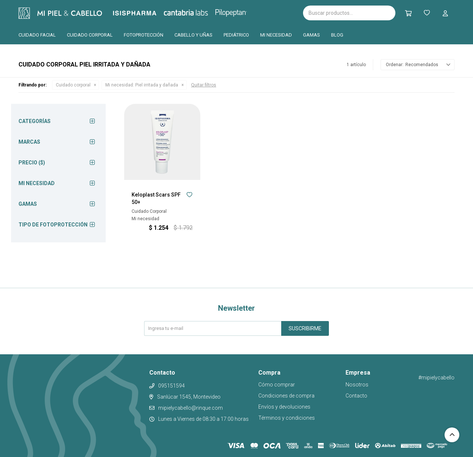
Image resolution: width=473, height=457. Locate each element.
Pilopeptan (236, 11)
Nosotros (357, 385)
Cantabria (198, 12)
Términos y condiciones (286, 418)
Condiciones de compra (286, 396)
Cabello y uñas (193, 35)
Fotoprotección (143, 35)
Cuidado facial (37, 35)
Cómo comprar (276, 385)
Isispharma (144, 13)
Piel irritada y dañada (141, 85)
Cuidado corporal (90, 35)
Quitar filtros (203, 85)
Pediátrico (236, 35)
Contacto (356, 396)
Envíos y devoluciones (284, 407)
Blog (337, 35)
